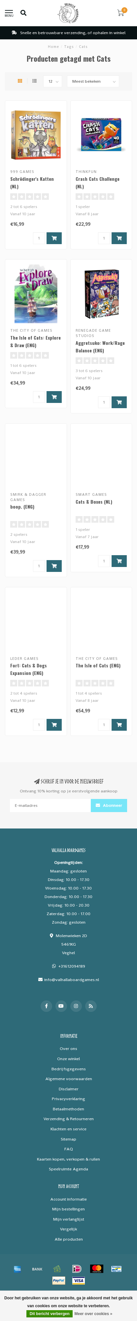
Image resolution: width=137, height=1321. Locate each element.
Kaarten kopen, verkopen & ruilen (68, 1159)
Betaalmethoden (68, 1109)
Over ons (68, 1048)
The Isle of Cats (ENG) (98, 665)
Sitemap (68, 1139)
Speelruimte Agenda (68, 1169)
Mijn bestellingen (68, 1209)
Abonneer (109, 805)
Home (53, 46)
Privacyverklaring (68, 1098)
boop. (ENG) (22, 506)
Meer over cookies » (93, 1313)
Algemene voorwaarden (68, 1078)
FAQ (68, 1149)
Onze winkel (68, 1058)
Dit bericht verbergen (50, 1313)
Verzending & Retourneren (69, 1119)
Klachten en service (68, 1129)
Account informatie (68, 1199)
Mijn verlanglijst (68, 1219)
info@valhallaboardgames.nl (71, 979)
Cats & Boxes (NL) (94, 501)
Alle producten (68, 1239)
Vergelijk (68, 1229)
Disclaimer (69, 1089)
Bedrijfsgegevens (68, 1069)
